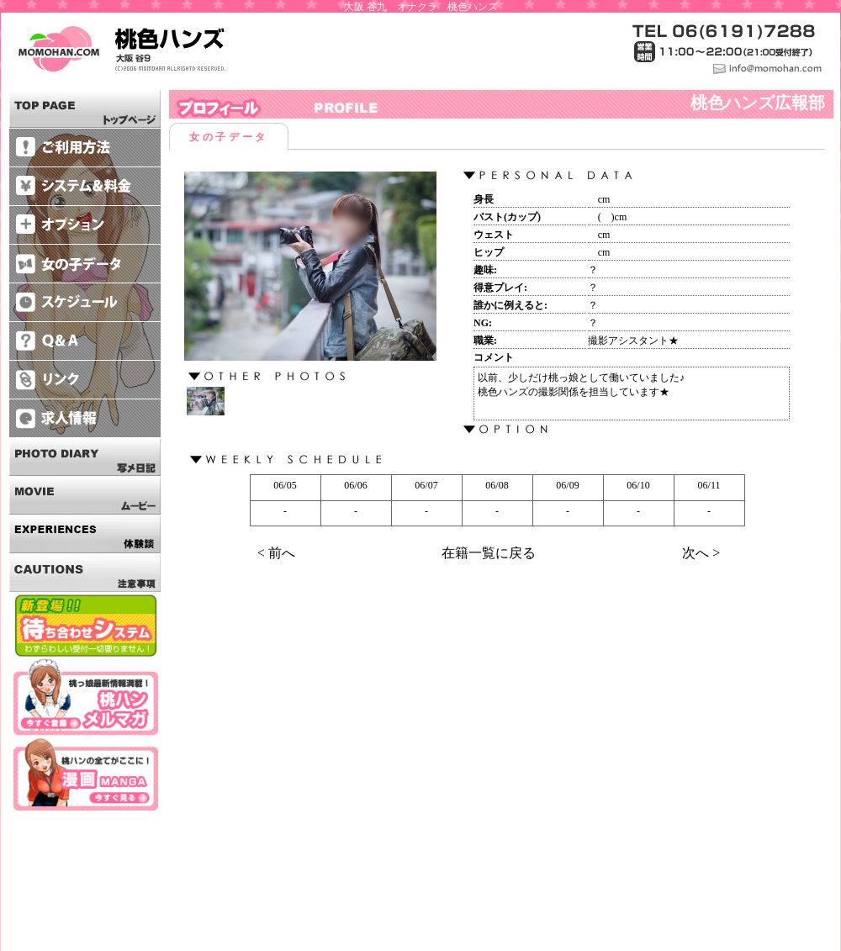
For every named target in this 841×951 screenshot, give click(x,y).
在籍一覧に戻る (489, 553)
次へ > (701, 553)
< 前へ (276, 553)
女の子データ (228, 137)
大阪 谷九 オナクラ (390, 7)
